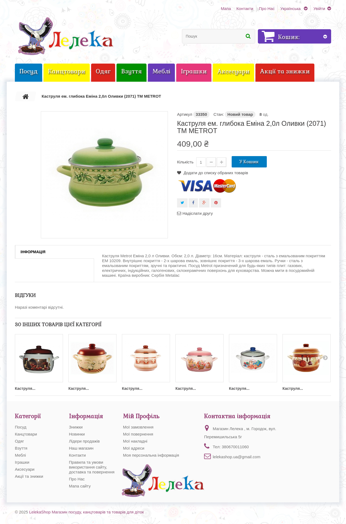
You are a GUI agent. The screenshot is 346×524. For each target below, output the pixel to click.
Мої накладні (135, 441)
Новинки (77, 434)
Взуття (21, 448)
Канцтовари (26, 434)
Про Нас (267, 8)
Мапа (226, 8)
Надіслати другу (197, 213)
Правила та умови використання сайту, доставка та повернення (92, 467)
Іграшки (22, 462)
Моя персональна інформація (151, 455)
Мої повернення (138, 434)
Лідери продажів (84, 441)
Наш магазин (81, 448)
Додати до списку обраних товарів (215, 172)
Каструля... (25, 388)
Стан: (219, 114)
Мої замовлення (138, 427)
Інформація (33, 252)
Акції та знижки (29, 476)
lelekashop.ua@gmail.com (236, 457)
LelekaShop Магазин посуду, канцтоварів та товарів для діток (86, 512)
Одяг (19, 441)
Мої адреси (133, 448)
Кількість (185, 162)
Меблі (20, 455)
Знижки (76, 427)
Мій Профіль (141, 416)
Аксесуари (24, 469)
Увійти (319, 8)
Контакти (244, 8)
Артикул (184, 114)
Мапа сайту (80, 486)
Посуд (20, 427)
